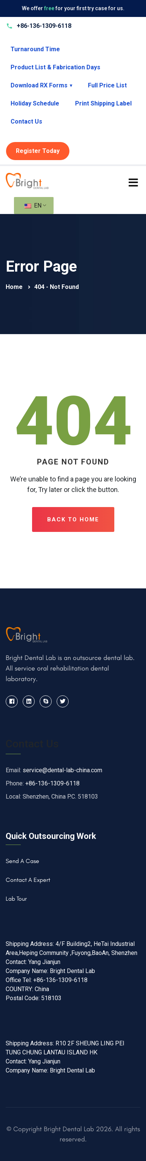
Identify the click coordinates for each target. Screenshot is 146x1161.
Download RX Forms (41, 85)
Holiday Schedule (35, 103)
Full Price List (107, 85)
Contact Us (26, 121)
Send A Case (22, 861)
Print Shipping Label (103, 103)
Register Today (38, 150)
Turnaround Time (35, 49)
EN (33, 205)
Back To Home (73, 519)
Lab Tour (16, 898)
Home (15, 286)
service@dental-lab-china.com (62, 770)
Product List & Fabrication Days (55, 67)
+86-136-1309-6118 (52, 783)
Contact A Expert (28, 879)
